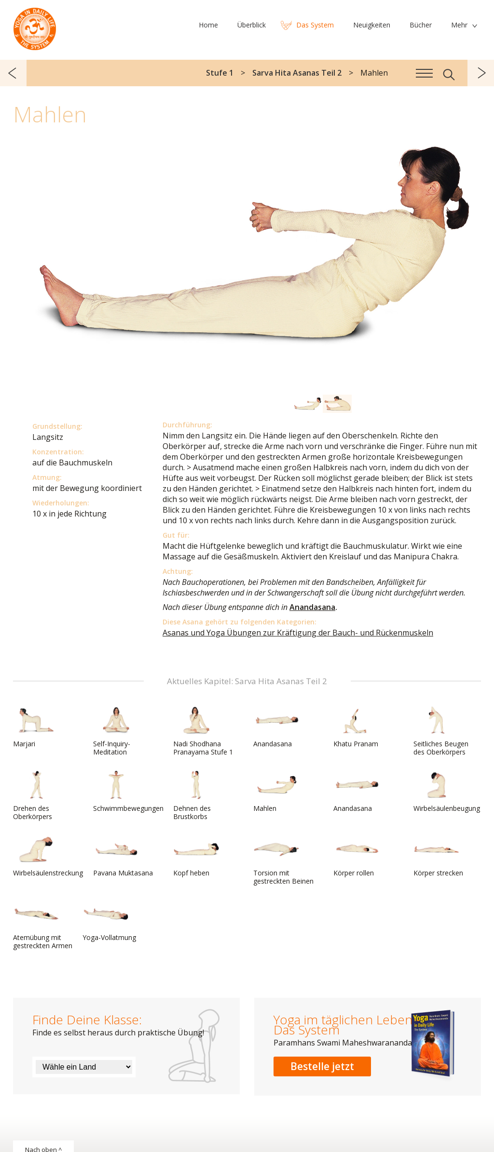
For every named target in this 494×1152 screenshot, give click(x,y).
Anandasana (312, 607)
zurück (13, 73)
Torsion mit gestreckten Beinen (283, 860)
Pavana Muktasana (123, 856)
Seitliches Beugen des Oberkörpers (440, 731)
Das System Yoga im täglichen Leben (34, 26)
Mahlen (276, 791)
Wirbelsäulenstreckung (48, 856)
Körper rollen (356, 856)
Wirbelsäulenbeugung (446, 791)
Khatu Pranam (356, 727)
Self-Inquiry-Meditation (116, 731)
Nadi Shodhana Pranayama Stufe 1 (203, 731)
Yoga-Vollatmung (109, 921)
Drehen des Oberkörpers (36, 795)
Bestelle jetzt (322, 1066)
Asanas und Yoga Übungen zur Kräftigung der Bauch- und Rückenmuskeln (298, 632)
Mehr (459, 24)
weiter (480, 73)
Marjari (36, 727)
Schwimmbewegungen (128, 791)
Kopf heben (196, 856)
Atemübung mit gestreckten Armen (42, 925)
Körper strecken (438, 856)
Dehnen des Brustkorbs (196, 795)
